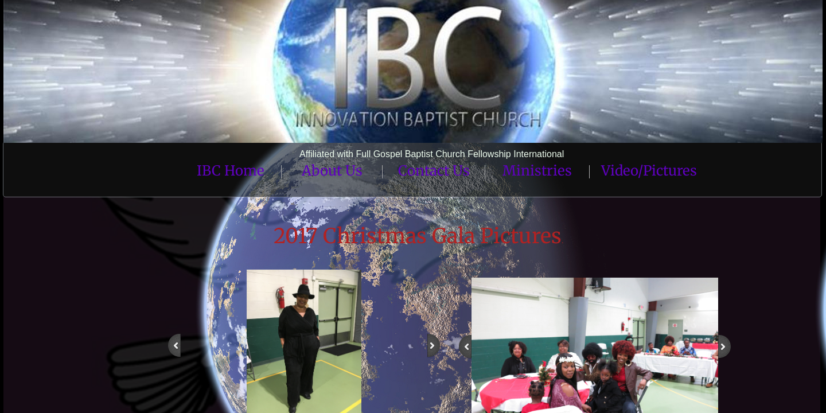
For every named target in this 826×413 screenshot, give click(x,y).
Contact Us (434, 171)
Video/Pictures (649, 171)
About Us (332, 171)
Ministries (537, 171)
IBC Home (230, 171)
